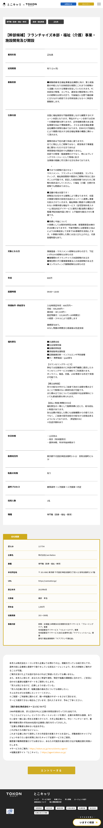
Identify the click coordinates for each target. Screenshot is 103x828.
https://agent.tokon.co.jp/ (54, 752)
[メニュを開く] (99, 4)
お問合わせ (68, 4)
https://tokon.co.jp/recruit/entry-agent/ (48, 748)
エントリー (86, 4)
